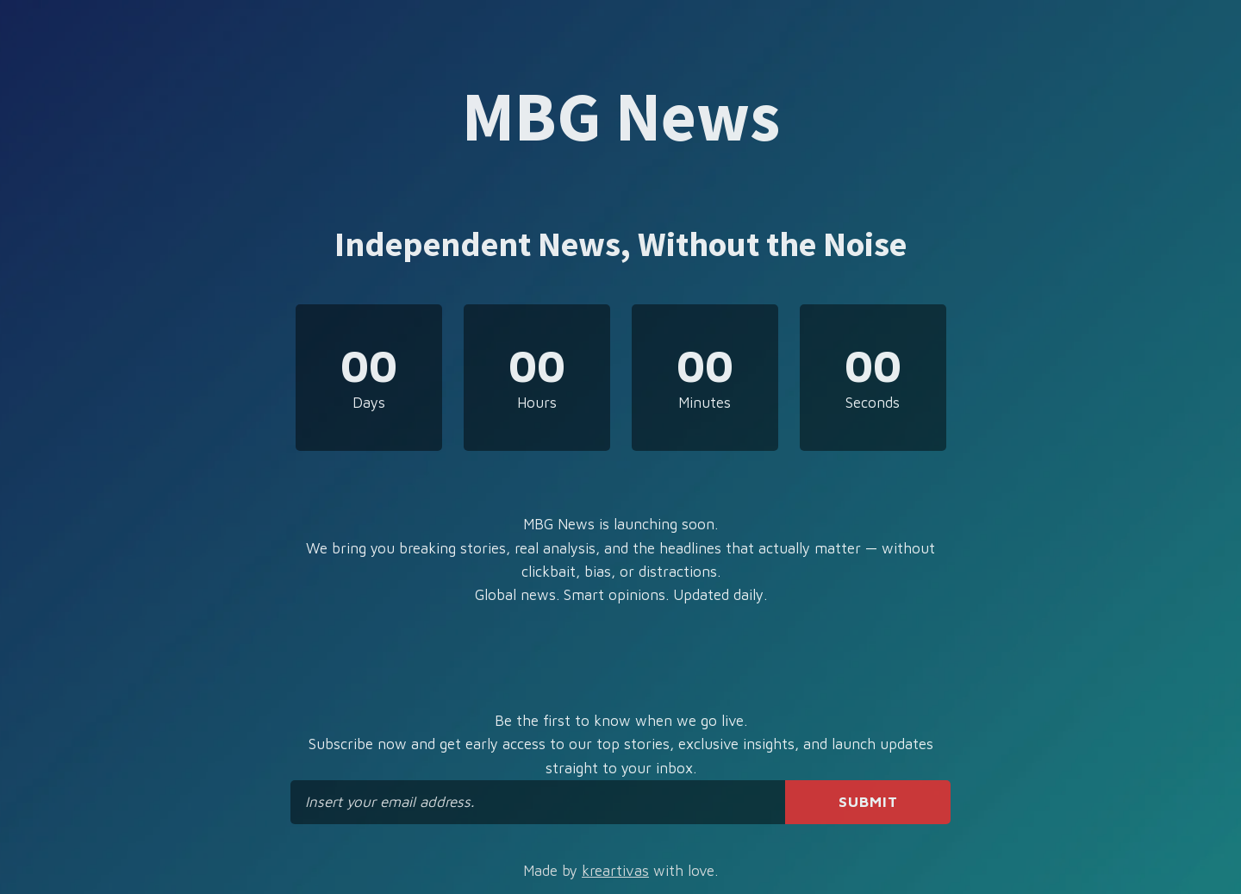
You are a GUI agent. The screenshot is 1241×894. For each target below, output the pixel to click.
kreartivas (615, 870)
